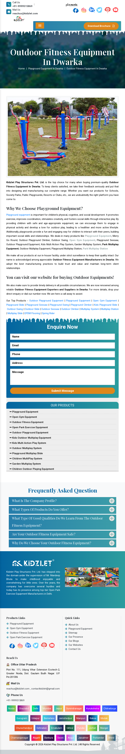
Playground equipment (18, 214)
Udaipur (36, 718)
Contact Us (75, 649)
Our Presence (76, 636)
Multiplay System (90, 309)
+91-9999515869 (22, 6)
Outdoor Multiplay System (26, 448)
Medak (104, 718)
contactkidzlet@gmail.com (45, 688)
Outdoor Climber (70, 309)
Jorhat (92, 728)
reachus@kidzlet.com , (18, 688)
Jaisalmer (83, 737)
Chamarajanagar (19, 737)
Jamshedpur (65, 718)
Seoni (60, 737)
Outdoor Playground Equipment (46, 300)
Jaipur (59, 708)
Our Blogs (74, 640)
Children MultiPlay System (26, 458)
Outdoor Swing (15, 309)
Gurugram (22, 718)
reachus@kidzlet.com (25, 13)
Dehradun (42, 728)
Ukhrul (70, 728)
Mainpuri (80, 718)
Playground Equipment (78, 300)
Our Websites (76, 645)
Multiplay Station (110, 309)
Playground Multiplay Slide (26, 453)
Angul (71, 737)
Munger (104, 728)
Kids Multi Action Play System (28, 443)
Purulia (80, 728)
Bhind (111, 737)
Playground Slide (15, 304)
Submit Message (62, 390)
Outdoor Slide (32, 309)
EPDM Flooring (32, 313)
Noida (11, 708)
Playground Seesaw (37, 304)
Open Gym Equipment (105, 300)
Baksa (93, 718)
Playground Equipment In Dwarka (45, 68)
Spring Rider (48, 313)
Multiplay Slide (15, 313)
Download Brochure (101, 26)
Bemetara (49, 718)
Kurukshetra (92, 708)
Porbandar (98, 737)
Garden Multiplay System (25, 463)
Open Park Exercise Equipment (29, 427)
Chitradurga (110, 708)
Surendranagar (74, 708)
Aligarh (36, 737)
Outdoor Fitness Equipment (26, 422)
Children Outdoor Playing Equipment (32, 469)
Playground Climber (81, 304)
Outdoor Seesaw (50, 309)
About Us (73, 624)
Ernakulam (56, 728)
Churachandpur (24, 728)
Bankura (48, 737)
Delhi (35, 708)
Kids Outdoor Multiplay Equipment (30, 437)
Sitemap (73, 632)
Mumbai (47, 708)
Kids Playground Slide (105, 304)
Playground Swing (59, 304)
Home (21, 68)
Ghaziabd (24, 708)
